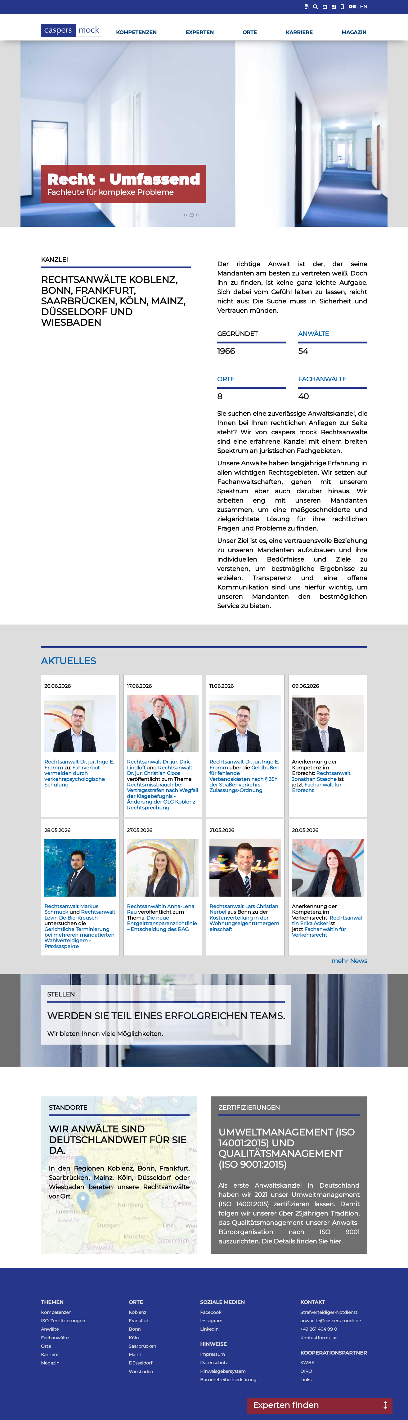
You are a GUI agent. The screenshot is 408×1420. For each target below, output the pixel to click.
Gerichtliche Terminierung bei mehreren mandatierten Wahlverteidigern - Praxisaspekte (79, 937)
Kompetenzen (136, 32)
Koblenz (137, 1312)
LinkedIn (209, 1329)
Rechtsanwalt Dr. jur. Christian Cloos (159, 770)
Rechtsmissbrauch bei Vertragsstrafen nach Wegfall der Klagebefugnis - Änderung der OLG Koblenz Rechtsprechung (162, 796)
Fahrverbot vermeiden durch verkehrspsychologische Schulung (74, 776)
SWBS (307, 1362)
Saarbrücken (142, 1346)
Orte (250, 32)
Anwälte (313, 334)
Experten (200, 32)
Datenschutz (214, 1362)
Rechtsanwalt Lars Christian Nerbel (243, 909)
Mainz (135, 1354)
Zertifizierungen (249, 1107)
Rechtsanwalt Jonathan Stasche (321, 776)
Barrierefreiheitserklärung (228, 1379)
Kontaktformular (318, 1338)
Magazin (354, 32)
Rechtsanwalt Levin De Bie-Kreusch (79, 915)
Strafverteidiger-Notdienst (328, 1312)
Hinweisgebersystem (223, 1371)
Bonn (135, 1329)
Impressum (212, 1354)
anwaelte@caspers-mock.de (330, 1321)
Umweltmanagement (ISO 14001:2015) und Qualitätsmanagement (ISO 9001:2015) (286, 1148)
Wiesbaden (141, 1371)
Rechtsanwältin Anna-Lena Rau (160, 909)
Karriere (299, 32)
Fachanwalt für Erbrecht (316, 787)
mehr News (349, 961)
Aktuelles (68, 661)
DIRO (306, 1371)
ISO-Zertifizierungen (63, 1321)
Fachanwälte (322, 379)
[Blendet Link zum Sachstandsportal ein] (306, 7)
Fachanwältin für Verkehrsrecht (319, 932)
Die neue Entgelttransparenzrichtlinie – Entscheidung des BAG (162, 923)
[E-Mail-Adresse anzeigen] (325, 7)
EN (363, 7)
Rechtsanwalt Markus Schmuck (71, 909)
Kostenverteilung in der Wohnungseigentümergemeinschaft (244, 923)
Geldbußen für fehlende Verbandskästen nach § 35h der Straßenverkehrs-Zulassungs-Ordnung (244, 779)
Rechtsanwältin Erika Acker (327, 920)
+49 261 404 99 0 (318, 1329)
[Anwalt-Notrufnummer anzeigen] (342, 7)
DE (352, 7)
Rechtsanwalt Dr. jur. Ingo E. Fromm (244, 764)
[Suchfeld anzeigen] (315, 7)
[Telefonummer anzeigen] (334, 7)
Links (306, 1379)
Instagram (211, 1321)
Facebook (210, 1312)
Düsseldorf (140, 1363)
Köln (134, 1338)
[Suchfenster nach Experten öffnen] (380, 1406)
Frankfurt (139, 1321)
